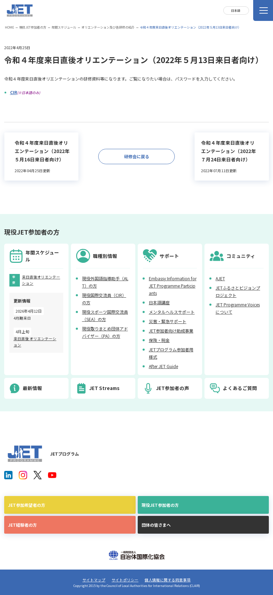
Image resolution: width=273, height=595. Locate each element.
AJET (220, 278)
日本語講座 (159, 302)
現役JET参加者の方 (32, 27)
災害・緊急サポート (167, 321)
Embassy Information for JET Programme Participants (172, 285)
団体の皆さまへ (156, 525)
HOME (9, 27)
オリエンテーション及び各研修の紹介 (108, 27)
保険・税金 (159, 340)
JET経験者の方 (22, 525)
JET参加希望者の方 (26, 505)
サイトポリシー (125, 579)
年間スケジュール (63, 27)
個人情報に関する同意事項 (168, 579)
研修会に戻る (136, 156)
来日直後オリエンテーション (41, 280)
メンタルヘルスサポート (172, 312)
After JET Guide (163, 366)
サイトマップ (93, 579)
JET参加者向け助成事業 (171, 331)
